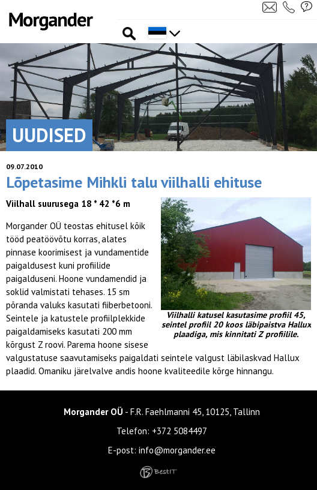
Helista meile (290, 6)
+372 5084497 (179, 431)
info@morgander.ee (177, 450)
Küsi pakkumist (307, 6)
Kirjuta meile (269, 6)
